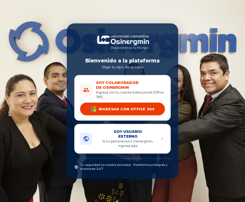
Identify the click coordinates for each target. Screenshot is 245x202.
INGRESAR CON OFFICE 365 (123, 109)
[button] (122, 139)
